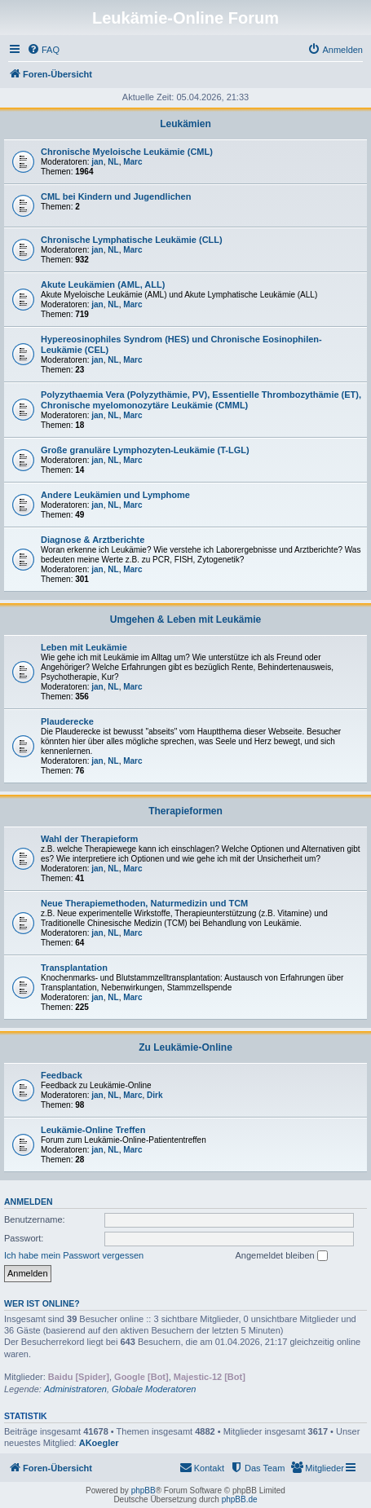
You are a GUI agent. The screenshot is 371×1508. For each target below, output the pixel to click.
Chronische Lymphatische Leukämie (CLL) (132, 240)
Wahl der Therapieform (89, 839)
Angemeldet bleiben (281, 1256)
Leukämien (185, 124)
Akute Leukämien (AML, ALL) (103, 284)
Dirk (154, 1095)
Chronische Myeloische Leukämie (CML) (127, 152)
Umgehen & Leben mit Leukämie (185, 619)
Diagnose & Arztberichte (92, 540)
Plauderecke (67, 721)
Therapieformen (185, 811)
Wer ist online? (42, 1303)
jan (97, 161)
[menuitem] (43, 50)
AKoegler (99, 1443)
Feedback (61, 1075)
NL (113, 161)
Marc (132, 161)
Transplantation (74, 967)
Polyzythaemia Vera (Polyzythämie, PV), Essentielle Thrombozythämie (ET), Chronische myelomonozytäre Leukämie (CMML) (201, 400)
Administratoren (75, 1389)
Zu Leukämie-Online (185, 1047)
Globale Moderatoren (154, 1389)
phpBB (143, 1490)
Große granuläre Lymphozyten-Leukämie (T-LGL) (145, 450)
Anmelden (28, 1201)
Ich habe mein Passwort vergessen (74, 1255)
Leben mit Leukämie (84, 647)
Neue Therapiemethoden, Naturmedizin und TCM (144, 903)
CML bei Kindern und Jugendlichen (116, 196)
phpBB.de (240, 1499)
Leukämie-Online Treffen (93, 1130)
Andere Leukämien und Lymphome (115, 495)
